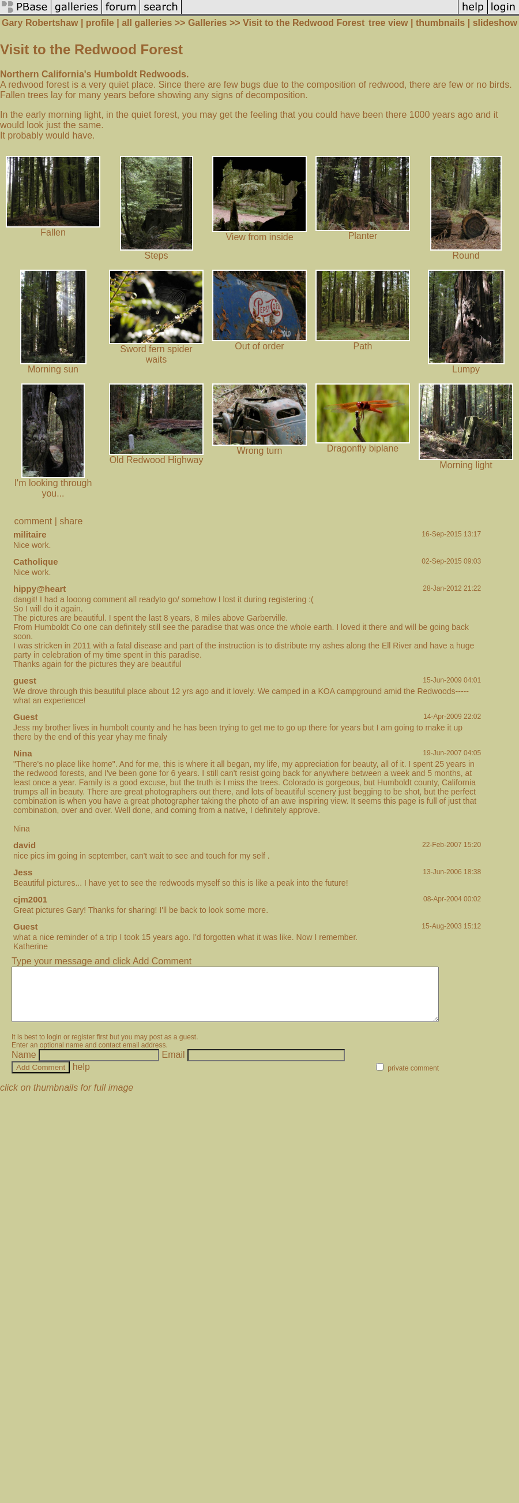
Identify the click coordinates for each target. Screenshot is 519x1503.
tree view (388, 23)
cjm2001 (30, 899)
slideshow (495, 23)
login (54, 1047)
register (83, 1047)
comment (33, 521)
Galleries (207, 23)
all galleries (147, 23)
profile (100, 23)
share (70, 521)
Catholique (35, 561)
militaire (30, 534)
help (81, 1077)
